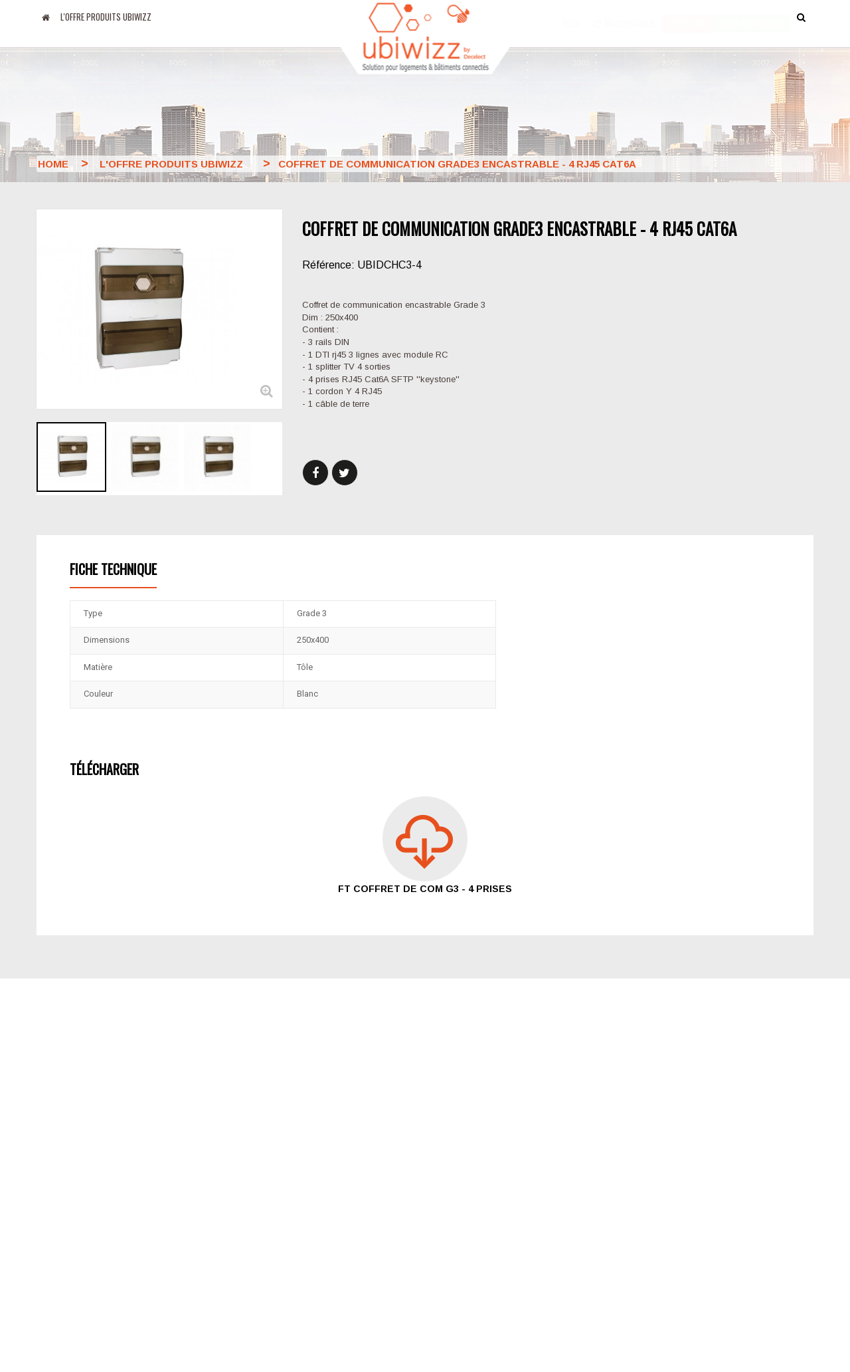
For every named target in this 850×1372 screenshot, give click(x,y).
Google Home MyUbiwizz (89, 1231)
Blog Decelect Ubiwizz (83, 1168)
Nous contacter (468, 1168)
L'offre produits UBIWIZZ (105, 16)
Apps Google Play (74, 1210)
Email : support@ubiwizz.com (698, 1229)
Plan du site (461, 1210)
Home (53, 164)
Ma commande (624, 16)
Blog (571, 16)
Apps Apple (60, 1189)
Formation (456, 1231)
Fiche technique (113, 569)
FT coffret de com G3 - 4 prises (425, 888)
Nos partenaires (336, 1194)
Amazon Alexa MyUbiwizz (90, 1253)
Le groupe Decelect (344, 1170)
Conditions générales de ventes (504, 1189)
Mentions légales (339, 1217)
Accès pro (686, 16)
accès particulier (751, 16)
